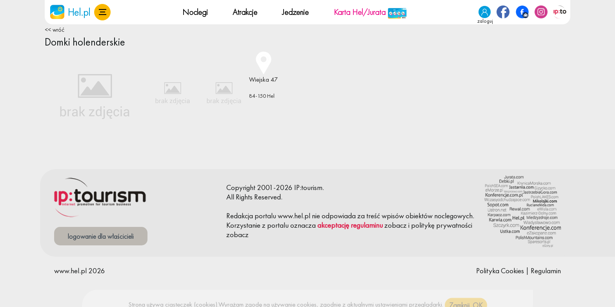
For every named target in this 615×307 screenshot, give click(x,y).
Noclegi (195, 12)
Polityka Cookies (500, 271)
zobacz (395, 225)
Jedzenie (295, 12)
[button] (102, 12)
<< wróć (54, 30)
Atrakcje (245, 12)
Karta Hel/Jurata (370, 12)
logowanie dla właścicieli (101, 236)
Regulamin (546, 271)
